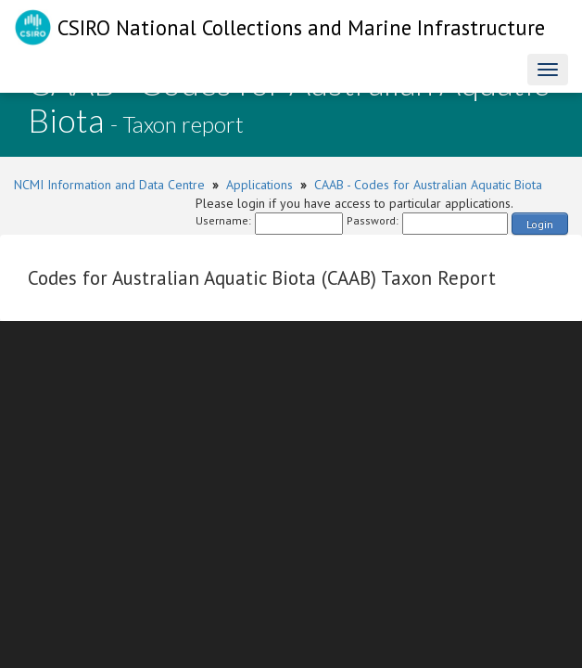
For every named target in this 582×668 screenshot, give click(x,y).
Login (539, 224)
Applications (259, 184)
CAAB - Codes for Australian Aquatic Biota (428, 184)
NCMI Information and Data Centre (109, 184)
